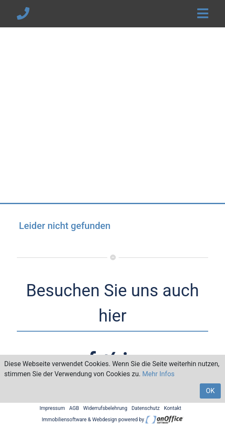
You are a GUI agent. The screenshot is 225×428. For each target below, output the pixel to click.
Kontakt (172, 408)
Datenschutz (146, 408)
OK (210, 391)
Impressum (52, 408)
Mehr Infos (158, 374)
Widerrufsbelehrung (105, 408)
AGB (74, 408)
